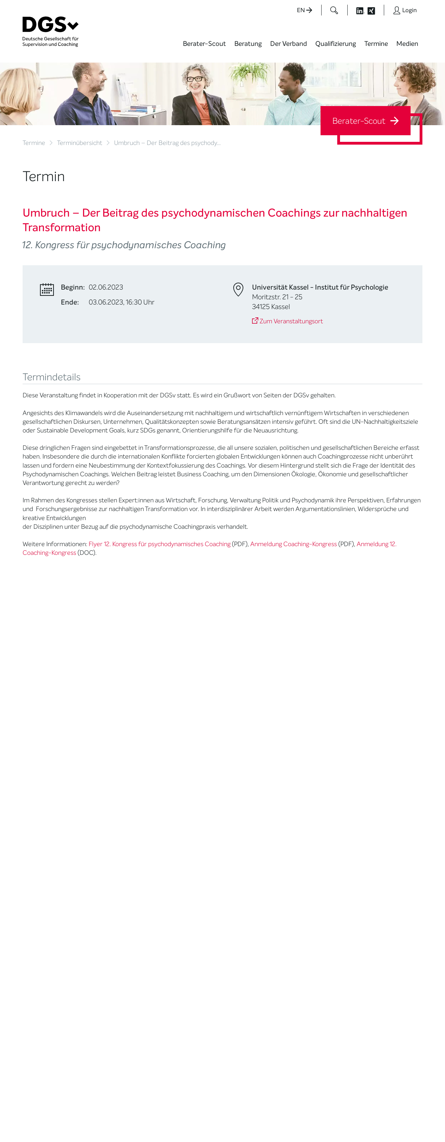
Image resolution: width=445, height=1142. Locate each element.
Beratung (248, 43)
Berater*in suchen (44, 786)
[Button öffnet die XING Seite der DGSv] (375, 10)
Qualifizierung (335, 43)
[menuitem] (204, 48)
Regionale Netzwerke (116, 817)
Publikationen (247, 826)
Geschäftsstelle (110, 844)
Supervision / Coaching (38, 820)
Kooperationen (109, 878)
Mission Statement (114, 786)
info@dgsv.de (195, 1007)
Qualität (32, 831)
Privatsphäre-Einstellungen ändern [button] (276, 1121)
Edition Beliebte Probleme (249, 838)
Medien (407, 43)
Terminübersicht (79, 143)
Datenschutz (374, 1115)
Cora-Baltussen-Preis (118, 887)
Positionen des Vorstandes (248, 815)
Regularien (104, 896)
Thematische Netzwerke (107, 806)
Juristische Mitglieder (117, 826)
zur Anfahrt (177, 1021)
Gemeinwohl (106, 870)
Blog (236, 795)
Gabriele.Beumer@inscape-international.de (88, 653)
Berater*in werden (183, 786)
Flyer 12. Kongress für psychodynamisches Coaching (159, 544)
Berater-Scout (204, 43)
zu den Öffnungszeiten (192, 1035)
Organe (101, 835)
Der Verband (288, 43)
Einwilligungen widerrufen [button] (400, 1121)
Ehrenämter (106, 852)
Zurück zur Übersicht (51, 699)
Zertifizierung (38, 839)
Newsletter (244, 849)
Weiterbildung (178, 795)
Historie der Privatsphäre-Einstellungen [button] (342, 1121)
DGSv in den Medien (254, 804)
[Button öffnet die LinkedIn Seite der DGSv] (356, 10)
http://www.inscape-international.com (80, 662)
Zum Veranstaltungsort (287, 321)
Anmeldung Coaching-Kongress (293, 544)
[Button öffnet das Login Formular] (405, 10)
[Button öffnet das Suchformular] (334, 10)
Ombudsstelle (39, 848)
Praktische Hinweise (46, 857)
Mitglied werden (110, 795)
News (237, 786)
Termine (376, 43)
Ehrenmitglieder (111, 861)
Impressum (408, 1115)
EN (304, 10)
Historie (101, 904)
